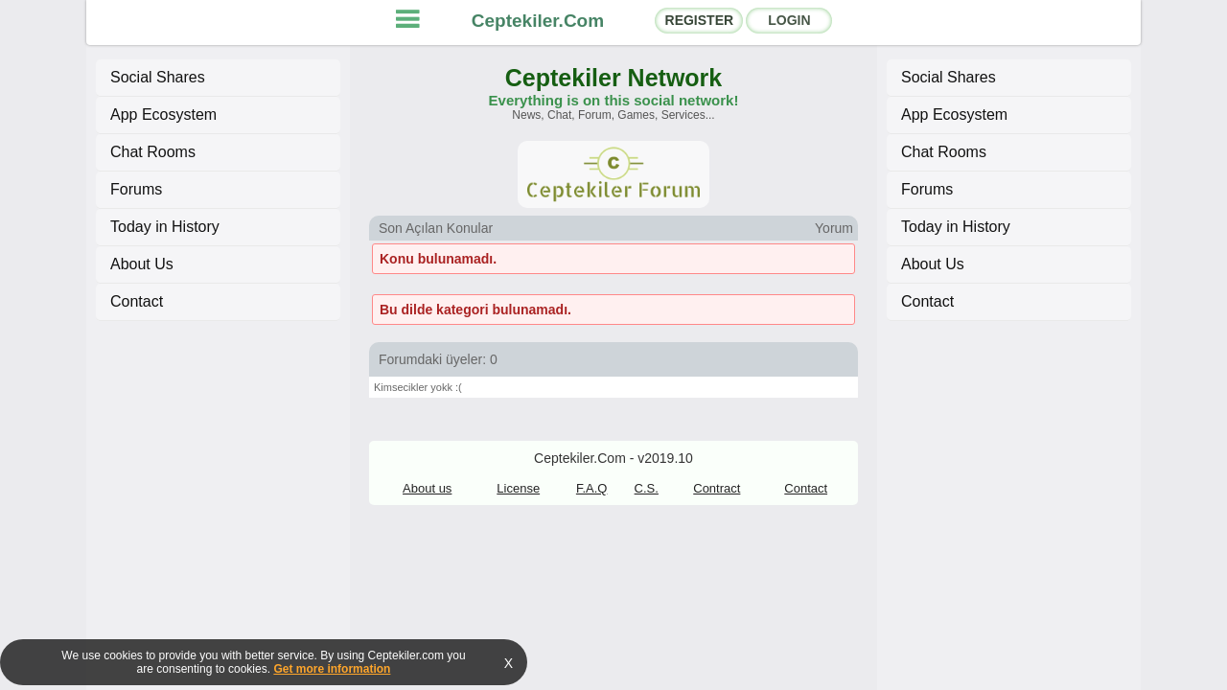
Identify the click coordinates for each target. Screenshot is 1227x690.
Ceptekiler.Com (538, 21)
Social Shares (157, 77)
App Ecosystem (163, 114)
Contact (136, 301)
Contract (716, 488)
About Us (142, 264)
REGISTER (699, 20)
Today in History (165, 226)
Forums (136, 189)
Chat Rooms (153, 152)
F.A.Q (592, 488)
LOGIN (789, 20)
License (518, 488)
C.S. (647, 488)
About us (427, 488)
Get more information (331, 669)
